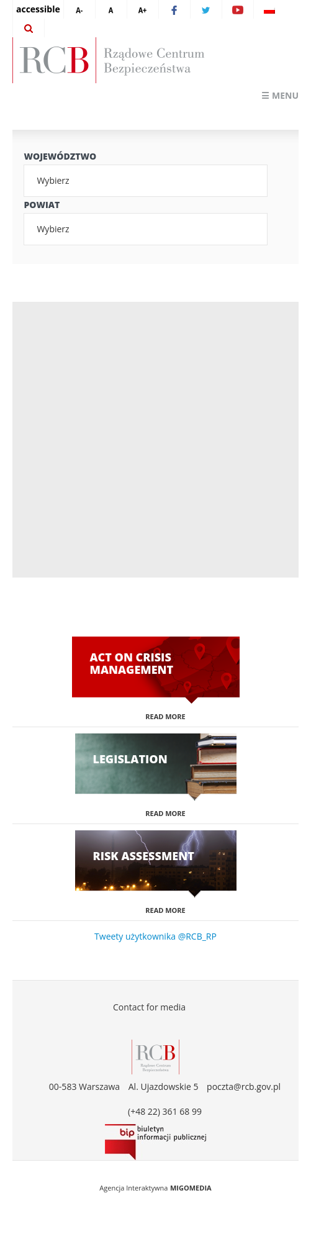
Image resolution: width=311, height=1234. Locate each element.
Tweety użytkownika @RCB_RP (155, 936)
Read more (165, 716)
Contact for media (149, 1007)
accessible (38, 9)
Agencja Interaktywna (133, 1187)
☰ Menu (280, 95)
